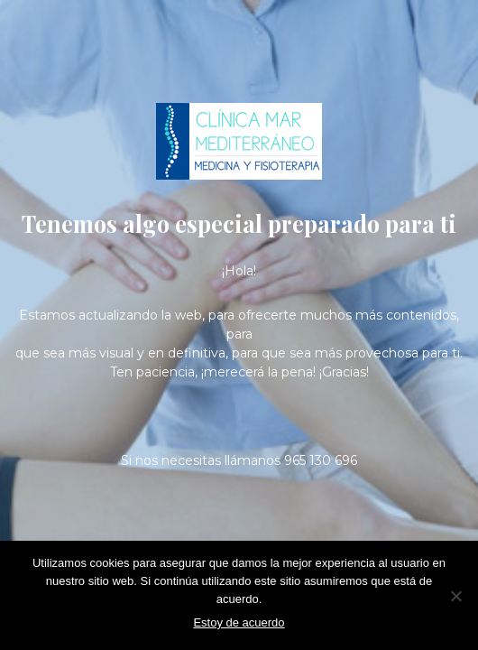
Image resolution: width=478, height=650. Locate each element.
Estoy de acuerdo (238, 622)
